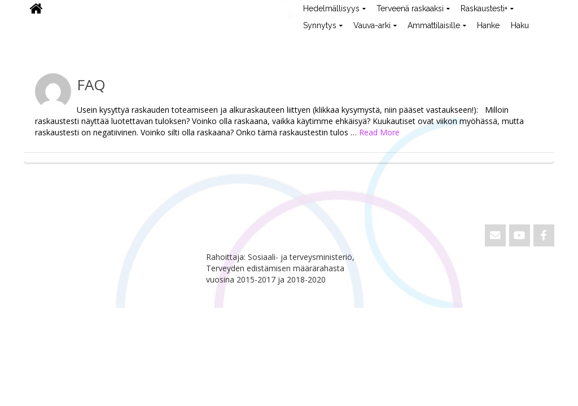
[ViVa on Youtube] (519, 235)
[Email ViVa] (495, 235)
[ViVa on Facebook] (543, 235)
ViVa (43, 42)
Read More (379, 132)
